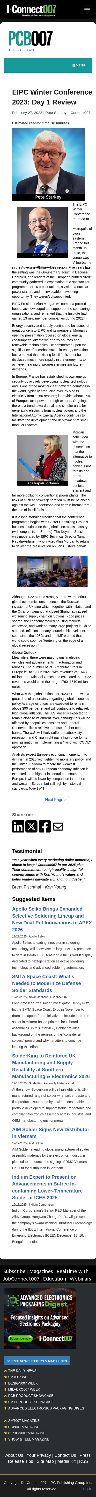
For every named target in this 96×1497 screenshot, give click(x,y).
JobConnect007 (21, 1279)
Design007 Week (21, 1383)
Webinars (80, 1279)
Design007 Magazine (24, 1433)
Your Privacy (39, 1455)
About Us (14, 1455)
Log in (86, 1488)
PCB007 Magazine (21, 1427)
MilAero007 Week (22, 1389)
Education (54, 1279)
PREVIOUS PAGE (21, 50)
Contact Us (65, 1455)
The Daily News (20, 1371)
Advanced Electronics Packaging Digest (45, 1408)
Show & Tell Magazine (26, 1439)
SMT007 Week (18, 1377)
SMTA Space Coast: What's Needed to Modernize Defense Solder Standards (46, 983)
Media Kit (66, 1461)
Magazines (41, 1271)
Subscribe (14, 1271)
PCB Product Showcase (28, 1396)
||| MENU (78, 65)
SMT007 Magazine (22, 1421)
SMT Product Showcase (29, 1402)
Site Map (45, 1461)
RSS (83, 1461)
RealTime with (73, 1271)
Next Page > (56, 800)
